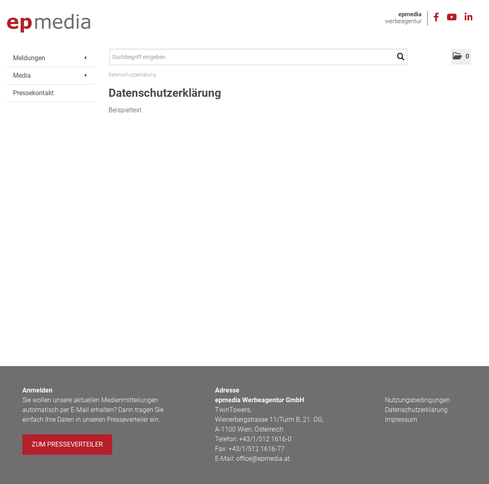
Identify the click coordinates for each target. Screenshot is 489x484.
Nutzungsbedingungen (417, 400)
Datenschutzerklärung (132, 75)
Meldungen (49, 58)
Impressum (401, 419)
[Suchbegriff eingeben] (258, 57)
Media (49, 75)
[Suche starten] (402, 57)
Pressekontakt (33, 93)
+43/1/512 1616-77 (256, 449)
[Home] (48, 23)
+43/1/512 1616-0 (265, 439)
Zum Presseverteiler (67, 444)
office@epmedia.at (263, 458)
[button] (461, 57)
